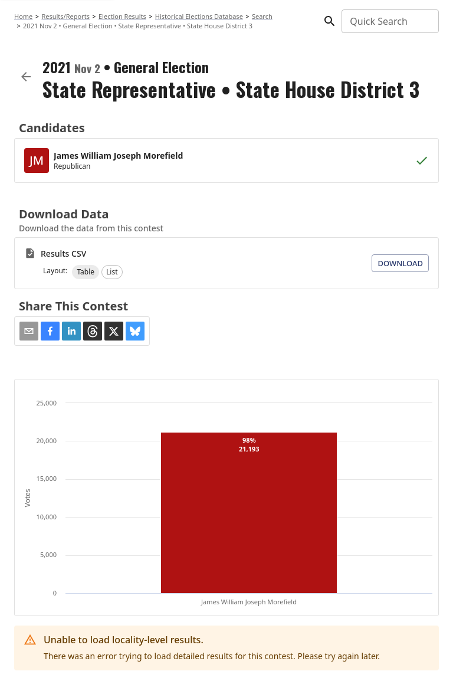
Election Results (122, 16)
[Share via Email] (28, 331)
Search (262, 16)
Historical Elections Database (199, 16)
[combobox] (389, 21)
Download (400, 263)
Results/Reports (65, 16)
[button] (85, 272)
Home (23, 16)
